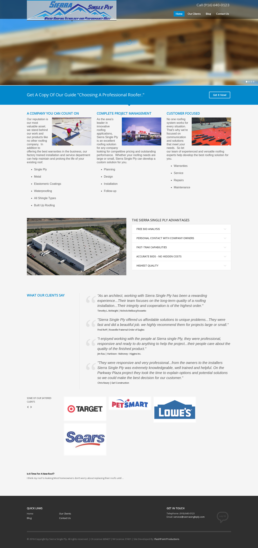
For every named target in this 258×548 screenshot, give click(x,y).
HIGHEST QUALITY (147, 265)
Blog (29, 518)
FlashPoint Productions (166, 539)
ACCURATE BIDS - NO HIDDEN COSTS (158, 256)
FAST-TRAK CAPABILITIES (151, 247)
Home (30, 513)
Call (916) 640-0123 (213, 5)
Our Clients (65, 513)
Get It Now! (219, 95)
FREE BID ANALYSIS (148, 229)
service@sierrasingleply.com (189, 516)
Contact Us (65, 518)
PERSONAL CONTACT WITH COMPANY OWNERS (165, 238)
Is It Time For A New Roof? (40, 473)
